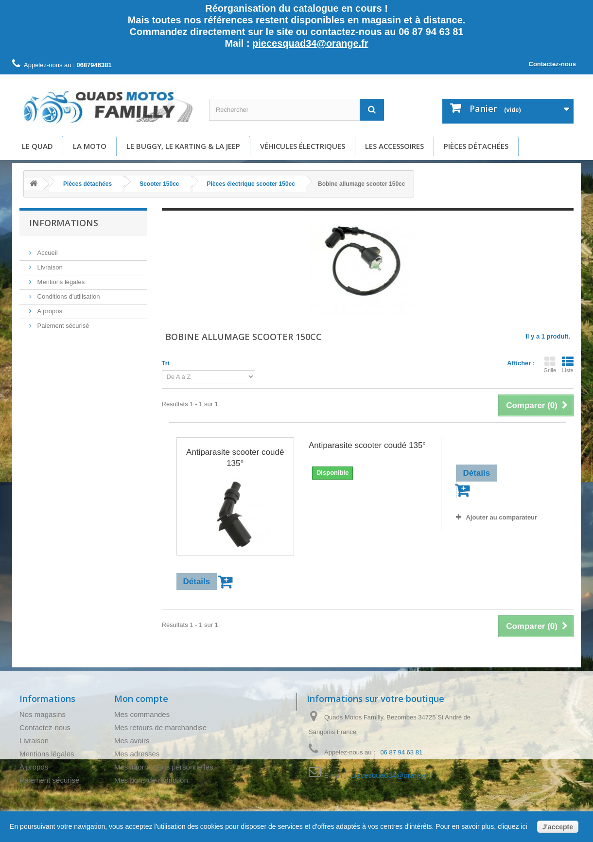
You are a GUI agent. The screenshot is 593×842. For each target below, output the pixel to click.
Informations (63, 223)
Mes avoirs (132, 740)
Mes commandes (142, 714)
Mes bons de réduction (151, 780)
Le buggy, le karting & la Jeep (183, 146)
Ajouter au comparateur (501, 517)
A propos (48, 307)
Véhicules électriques (302, 146)
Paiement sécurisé (62, 321)
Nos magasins (42, 714)
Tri (166, 363)
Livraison (49, 263)
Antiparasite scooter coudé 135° (235, 458)
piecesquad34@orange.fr (310, 43)
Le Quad (37, 146)
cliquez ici (511, 826)
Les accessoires (394, 146)
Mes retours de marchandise (160, 727)
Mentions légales (60, 278)
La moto (89, 146)
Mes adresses (136, 754)
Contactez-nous (552, 64)
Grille (549, 364)
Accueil (46, 248)
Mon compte (141, 698)
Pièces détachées (476, 146)
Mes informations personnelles (163, 767)
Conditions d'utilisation (67, 292)
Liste (568, 364)
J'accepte (557, 827)
